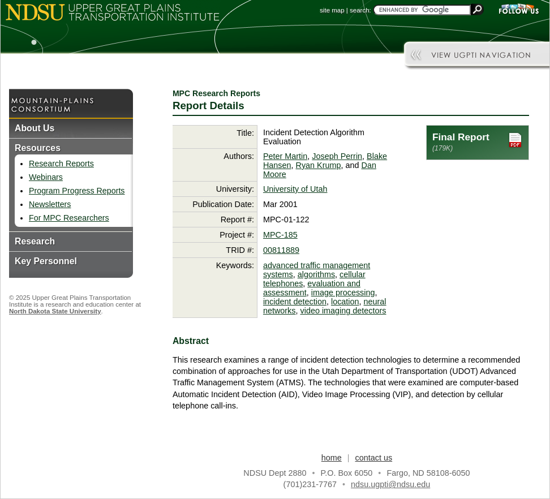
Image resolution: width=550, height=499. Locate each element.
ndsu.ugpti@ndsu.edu (390, 484)
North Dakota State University (55, 311)
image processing (343, 292)
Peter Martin (285, 156)
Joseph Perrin (337, 156)
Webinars (46, 177)
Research (35, 241)
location (345, 301)
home (331, 457)
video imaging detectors (343, 310)
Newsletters (50, 204)
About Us (34, 128)
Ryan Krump (318, 165)
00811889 (281, 250)
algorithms (316, 274)
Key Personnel (46, 261)
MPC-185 (280, 234)
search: (360, 10)
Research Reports (61, 163)
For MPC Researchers (69, 217)
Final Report (477, 141)
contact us (374, 457)
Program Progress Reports (76, 190)
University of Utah (295, 188)
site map (332, 10)
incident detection (294, 301)
